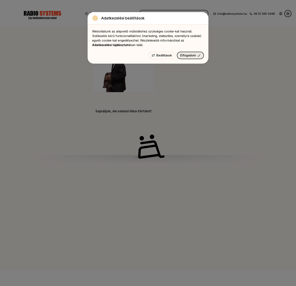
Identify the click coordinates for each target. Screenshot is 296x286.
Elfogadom (190, 55)
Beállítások (162, 55)
